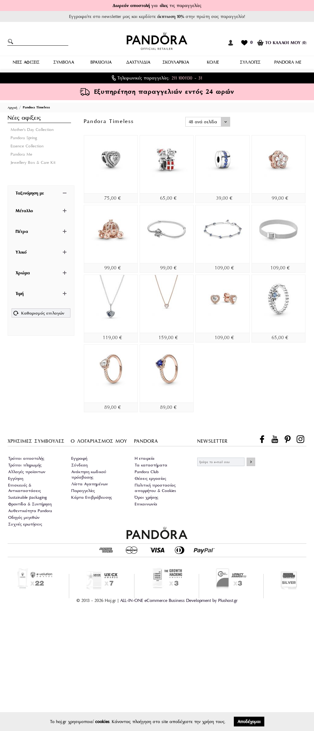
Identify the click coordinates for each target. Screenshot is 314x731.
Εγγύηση (15, 478)
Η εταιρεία (145, 458)
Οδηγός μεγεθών (24, 517)
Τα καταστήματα (151, 465)
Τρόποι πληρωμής (24, 465)
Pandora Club (147, 471)
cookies (102, 721)
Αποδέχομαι (249, 721)
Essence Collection (27, 146)
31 (200, 78)
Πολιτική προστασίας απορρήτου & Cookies (155, 488)
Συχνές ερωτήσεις (25, 524)
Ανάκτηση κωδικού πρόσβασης (88, 474)
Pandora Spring (24, 137)
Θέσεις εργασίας (150, 478)
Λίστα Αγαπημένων (89, 484)
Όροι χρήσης (146, 497)
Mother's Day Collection (32, 129)
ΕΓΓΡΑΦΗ (251, 462)
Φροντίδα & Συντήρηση (30, 504)
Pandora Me (21, 154)
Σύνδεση (79, 465)
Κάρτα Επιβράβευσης (91, 497)
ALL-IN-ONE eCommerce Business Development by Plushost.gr (179, 600)
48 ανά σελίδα (203, 122)
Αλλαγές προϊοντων (26, 471)
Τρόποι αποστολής (26, 458)
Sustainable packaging (27, 497)
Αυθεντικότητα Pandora (30, 510)
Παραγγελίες (83, 490)
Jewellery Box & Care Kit (33, 162)
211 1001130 (182, 78)
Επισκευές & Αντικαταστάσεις (24, 488)
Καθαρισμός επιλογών (38, 314)
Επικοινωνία (146, 504)
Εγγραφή (79, 458)
